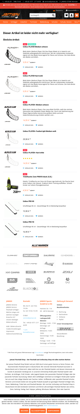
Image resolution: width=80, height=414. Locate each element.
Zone (31, 255)
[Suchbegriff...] (43, 15)
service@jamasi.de (51, 2)
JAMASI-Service (11, 307)
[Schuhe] (54, 22)
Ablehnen (24, 411)
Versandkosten (62, 334)
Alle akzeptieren (38, 411)
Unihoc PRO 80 (28, 201)
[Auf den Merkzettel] (39, 67)
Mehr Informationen (51, 405)
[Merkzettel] (66, 15)
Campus (12, 272)
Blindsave (67, 264)
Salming (49, 255)
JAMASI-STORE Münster (69, 2)
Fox (49, 280)
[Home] (5, 22)
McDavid (12, 280)
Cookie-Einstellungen (13, 329)
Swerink (49, 272)
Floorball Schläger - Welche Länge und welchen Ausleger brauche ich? (13, 313)
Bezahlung (60, 336)
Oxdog (67, 255)
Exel (12, 264)
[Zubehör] (24, 22)
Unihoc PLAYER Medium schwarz (35, 47)
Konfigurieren (53, 411)
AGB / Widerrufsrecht (13, 326)
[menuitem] (43, 15)
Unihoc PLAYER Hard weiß (33, 76)
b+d (67, 280)
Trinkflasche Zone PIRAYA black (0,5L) (37, 177)
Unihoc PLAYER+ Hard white (33, 153)
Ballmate (49, 264)
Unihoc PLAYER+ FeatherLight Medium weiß (39, 131)
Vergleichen (28, 67)
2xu (67, 272)
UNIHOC (12, 255)
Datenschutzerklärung (14, 334)
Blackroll (31, 289)
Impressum (10, 331)
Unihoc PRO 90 (28, 222)
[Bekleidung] (44, 22)
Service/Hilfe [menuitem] (71, 10)
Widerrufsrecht (11, 322)
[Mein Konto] (71, 15)
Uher (31, 272)
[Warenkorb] (77, 15)
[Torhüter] (34, 22)
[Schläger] (14, 22)
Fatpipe (31, 264)
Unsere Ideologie (12, 320)
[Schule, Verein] (66, 22)
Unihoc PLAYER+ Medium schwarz (36, 105)
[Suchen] (53, 15)
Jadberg (12, 289)
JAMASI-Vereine (11, 305)
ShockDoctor (31, 280)
